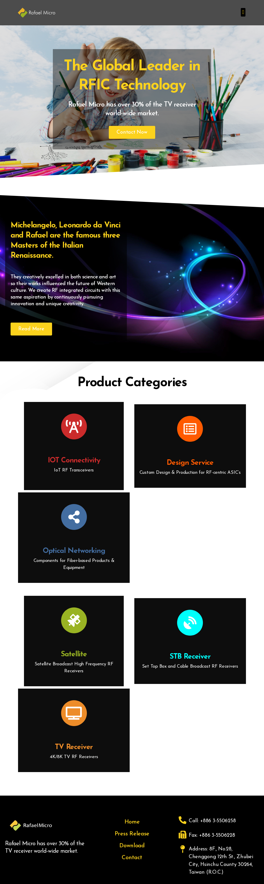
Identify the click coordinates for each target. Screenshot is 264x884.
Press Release (132, 834)
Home (132, 822)
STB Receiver (190, 656)
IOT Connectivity (74, 460)
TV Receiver (74, 747)
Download (132, 846)
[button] (243, 12)
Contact (132, 858)
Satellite (74, 654)
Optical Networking (74, 551)
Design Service (190, 463)
